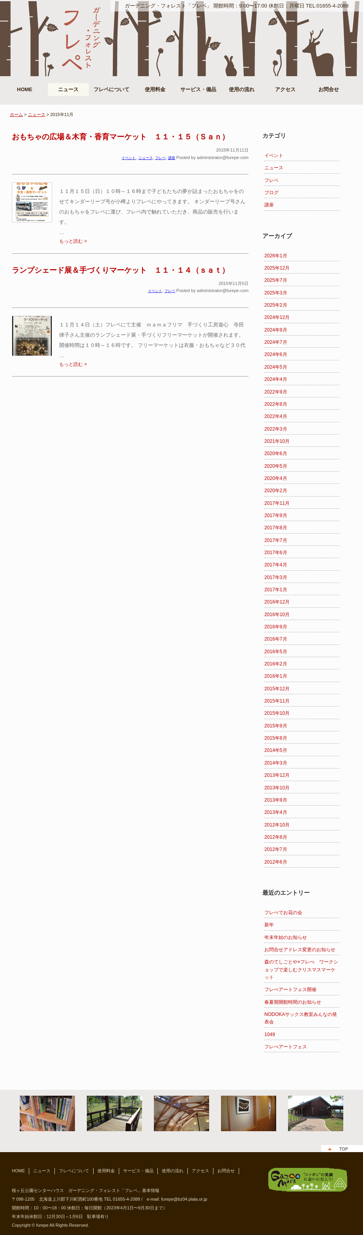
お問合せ (328, 89)
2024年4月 (275, 379)
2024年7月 (275, 342)
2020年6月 (275, 453)
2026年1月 (275, 256)
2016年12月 (277, 602)
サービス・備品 (198, 89)
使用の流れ (241, 89)
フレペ (271, 180)
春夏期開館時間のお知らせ (292, 1002)
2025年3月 (275, 293)
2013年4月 (275, 812)
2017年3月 (275, 577)
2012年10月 (277, 825)
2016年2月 (275, 664)
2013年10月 (277, 788)
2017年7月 (275, 540)
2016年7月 (275, 639)
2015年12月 (277, 689)
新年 (269, 925)
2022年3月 (275, 429)
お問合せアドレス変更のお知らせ (299, 949)
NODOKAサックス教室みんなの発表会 (300, 1018)
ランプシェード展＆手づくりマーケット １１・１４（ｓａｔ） (120, 270)
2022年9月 (275, 392)
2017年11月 (277, 503)
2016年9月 (275, 627)
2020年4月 (275, 478)
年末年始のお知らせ (285, 937)
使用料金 (155, 89)
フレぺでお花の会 (283, 912)
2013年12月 (277, 775)
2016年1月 (275, 676)
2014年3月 (275, 763)
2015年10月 (277, 713)
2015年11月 (277, 701)
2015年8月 (275, 738)
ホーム (16, 114)
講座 (269, 205)
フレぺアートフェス (285, 1046)
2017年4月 (275, 565)
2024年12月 (277, 317)
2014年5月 (275, 750)
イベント (273, 155)
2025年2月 (275, 305)
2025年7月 (275, 280)
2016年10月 (277, 614)
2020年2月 (275, 490)
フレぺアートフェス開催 (290, 989)
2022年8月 (275, 404)
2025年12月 (277, 268)
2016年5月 (275, 651)
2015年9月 (275, 726)
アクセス (285, 89)
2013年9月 (275, 800)
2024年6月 (275, 354)
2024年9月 (275, 330)
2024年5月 (275, 367)
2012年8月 (275, 837)
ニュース (68, 89)
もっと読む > (73, 241)
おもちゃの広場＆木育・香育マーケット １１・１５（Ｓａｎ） (120, 137)
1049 (269, 1034)
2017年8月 (275, 527)
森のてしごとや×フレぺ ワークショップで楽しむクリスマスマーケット (301, 969)
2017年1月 (275, 589)
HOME (24, 89)
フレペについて (111, 89)
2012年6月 (275, 862)
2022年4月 (275, 416)
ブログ (271, 192)
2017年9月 (275, 515)
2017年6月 (275, 552)
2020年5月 (275, 466)
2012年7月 (275, 849)
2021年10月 (277, 441)
